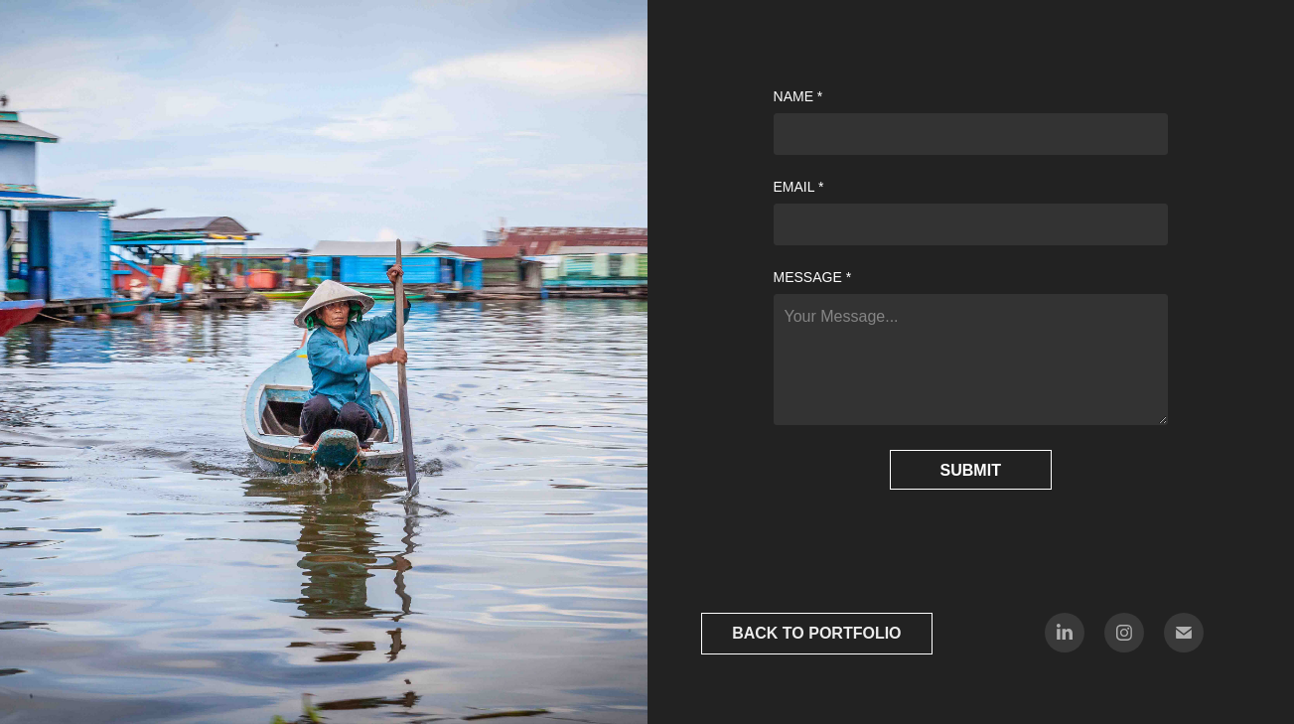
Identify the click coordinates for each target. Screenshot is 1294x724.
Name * (798, 96)
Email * (799, 187)
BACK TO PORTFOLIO (816, 633)
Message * (813, 277)
